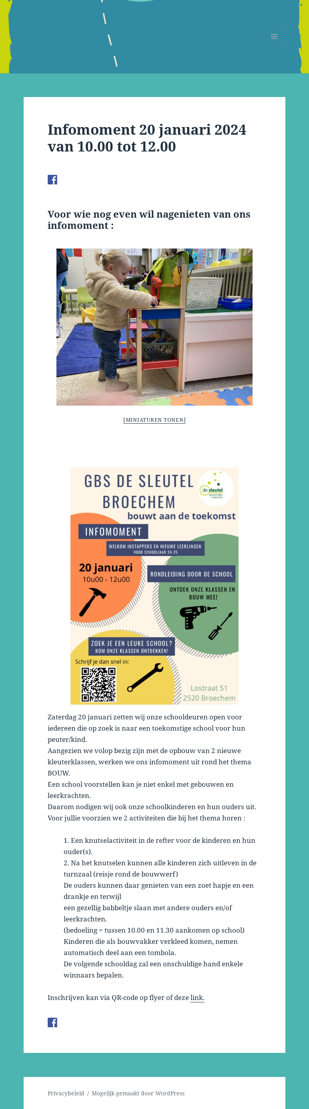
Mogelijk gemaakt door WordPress (138, 1093)
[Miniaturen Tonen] (154, 419)
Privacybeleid (66, 1093)
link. (198, 997)
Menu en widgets (274, 47)
